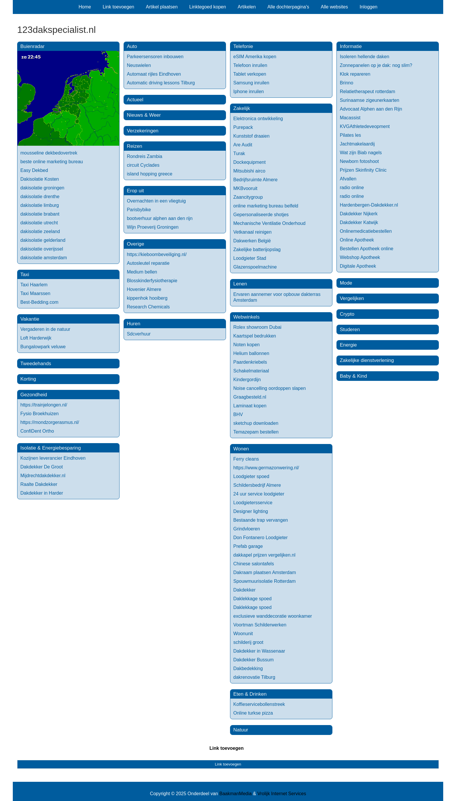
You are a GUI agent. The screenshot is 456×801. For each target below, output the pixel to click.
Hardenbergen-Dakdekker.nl (369, 205)
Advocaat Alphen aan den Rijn (371, 108)
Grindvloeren (246, 528)
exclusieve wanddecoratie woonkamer (272, 616)
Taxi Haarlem (33, 284)
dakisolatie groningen (42, 187)
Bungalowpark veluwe (43, 346)
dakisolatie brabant (39, 214)
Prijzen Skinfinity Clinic (363, 170)
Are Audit (242, 144)
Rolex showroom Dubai (257, 327)
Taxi (24, 274)
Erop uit (135, 190)
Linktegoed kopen (207, 6)
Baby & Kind (353, 376)
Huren (133, 323)
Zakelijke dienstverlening (367, 360)
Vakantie (29, 319)
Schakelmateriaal (251, 370)
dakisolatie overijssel (41, 248)
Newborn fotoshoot (359, 161)
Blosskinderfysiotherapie (152, 280)
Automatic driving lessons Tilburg (161, 82)
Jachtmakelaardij (357, 143)
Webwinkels (246, 317)
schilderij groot (248, 642)
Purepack (243, 127)
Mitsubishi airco (249, 170)
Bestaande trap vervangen (260, 520)
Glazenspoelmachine (255, 266)
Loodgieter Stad (249, 258)
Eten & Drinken (249, 694)
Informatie (351, 46)
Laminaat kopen (249, 405)
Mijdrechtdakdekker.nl (42, 475)
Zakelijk (241, 108)
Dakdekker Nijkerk (358, 213)
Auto (132, 46)
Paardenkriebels (250, 362)
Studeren (350, 329)
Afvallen (348, 178)
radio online (352, 187)
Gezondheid (33, 394)
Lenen (240, 284)
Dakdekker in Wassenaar (259, 651)
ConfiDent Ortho (37, 431)
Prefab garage (248, 546)
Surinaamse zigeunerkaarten (369, 100)
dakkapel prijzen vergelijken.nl (264, 555)
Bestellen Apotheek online (366, 248)
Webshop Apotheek (360, 257)
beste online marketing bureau (51, 161)
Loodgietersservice (252, 502)
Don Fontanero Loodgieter (260, 537)
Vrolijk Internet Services (281, 793)
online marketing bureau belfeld (265, 205)
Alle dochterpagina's (288, 6)
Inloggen (368, 6)
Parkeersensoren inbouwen (155, 56)
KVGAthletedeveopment (365, 126)
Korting (28, 379)
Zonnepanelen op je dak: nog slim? (376, 65)
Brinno (346, 82)
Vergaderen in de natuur (45, 329)
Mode (346, 283)
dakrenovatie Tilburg (254, 677)
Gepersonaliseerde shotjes (260, 214)
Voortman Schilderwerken (259, 624)
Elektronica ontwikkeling (258, 118)
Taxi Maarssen (35, 293)
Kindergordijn (247, 379)
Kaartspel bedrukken (254, 335)
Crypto (347, 314)
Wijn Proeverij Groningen (153, 227)
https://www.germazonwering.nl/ (266, 467)
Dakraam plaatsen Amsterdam (264, 572)
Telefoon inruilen (250, 65)
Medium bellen (142, 271)
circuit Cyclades (143, 165)
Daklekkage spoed (252, 598)
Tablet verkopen (249, 74)
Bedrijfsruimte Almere (255, 179)
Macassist (350, 117)
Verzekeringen (142, 131)
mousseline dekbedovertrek (48, 152)
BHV (238, 414)
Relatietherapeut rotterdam (367, 91)
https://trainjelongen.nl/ (43, 404)
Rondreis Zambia (144, 156)
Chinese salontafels (253, 563)
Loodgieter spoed (251, 476)
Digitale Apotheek (358, 266)
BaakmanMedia (235, 793)
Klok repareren (355, 74)
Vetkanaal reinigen (252, 232)
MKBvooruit (245, 188)
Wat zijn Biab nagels (361, 152)
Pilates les (350, 135)
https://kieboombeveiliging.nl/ (156, 254)
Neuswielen (139, 65)
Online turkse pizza (253, 713)
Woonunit (243, 633)
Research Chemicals (148, 306)
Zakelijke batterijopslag (257, 249)
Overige (135, 244)
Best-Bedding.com (39, 302)
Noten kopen (246, 344)
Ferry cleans (246, 459)
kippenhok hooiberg (147, 298)
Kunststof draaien (251, 136)
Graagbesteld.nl (249, 397)
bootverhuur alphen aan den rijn (160, 218)
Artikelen (247, 6)
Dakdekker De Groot (41, 466)
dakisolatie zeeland (40, 231)
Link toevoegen (118, 6)
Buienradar (32, 46)
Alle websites (334, 6)
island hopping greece (149, 173)
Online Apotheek (357, 239)
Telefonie (243, 46)
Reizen (134, 146)
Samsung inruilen (251, 82)
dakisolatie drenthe (39, 196)
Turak (239, 153)
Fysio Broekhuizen (39, 413)
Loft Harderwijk (35, 337)
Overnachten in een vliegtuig (156, 200)
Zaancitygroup (248, 197)
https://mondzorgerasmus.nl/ (49, 422)
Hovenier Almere (144, 289)
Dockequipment (249, 162)
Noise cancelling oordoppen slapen (269, 388)
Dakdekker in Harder (41, 493)
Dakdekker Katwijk (359, 222)
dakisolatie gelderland (42, 240)
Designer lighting (250, 511)
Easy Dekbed (34, 170)
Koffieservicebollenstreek (259, 704)
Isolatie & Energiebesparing (50, 448)
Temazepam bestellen (256, 431)
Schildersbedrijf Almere (257, 485)
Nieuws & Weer (144, 115)
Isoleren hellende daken (364, 56)
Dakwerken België (252, 240)
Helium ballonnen (251, 353)
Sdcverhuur (139, 333)
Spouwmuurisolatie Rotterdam (264, 581)
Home (85, 6)
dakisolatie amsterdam (43, 257)
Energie (348, 345)
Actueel (135, 99)
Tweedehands (35, 363)
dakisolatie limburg (39, 205)
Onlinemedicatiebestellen (366, 231)
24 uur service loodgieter (258, 493)
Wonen (241, 449)
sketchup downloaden (255, 423)
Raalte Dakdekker (38, 484)
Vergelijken (352, 298)
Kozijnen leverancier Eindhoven (53, 458)
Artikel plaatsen (161, 6)
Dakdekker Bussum (253, 659)
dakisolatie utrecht (39, 222)
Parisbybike (139, 209)
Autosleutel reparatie (148, 263)
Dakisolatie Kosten (39, 179)
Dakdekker (244, 589)
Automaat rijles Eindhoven (154, 74)
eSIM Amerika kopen (254, 56)
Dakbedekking (248, 668)
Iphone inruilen (248, 91)
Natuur (240, 730)
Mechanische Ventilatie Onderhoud (269, 223)
